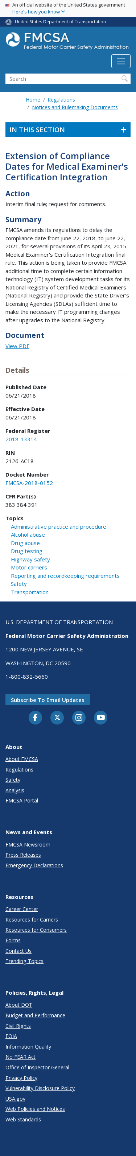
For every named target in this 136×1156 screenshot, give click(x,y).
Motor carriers (29, 567)
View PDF (17, 346)
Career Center (21, 909)
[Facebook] (35, 718)
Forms (13, 940)
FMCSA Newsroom (27, 844)
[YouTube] (101, 718)
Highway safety (30, 559)
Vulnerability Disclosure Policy (40, 1088)
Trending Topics (24, 961)
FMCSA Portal (21, 800)
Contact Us (18, 950)
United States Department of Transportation (60, 22)
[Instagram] (79, 718)
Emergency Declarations (34, 865)
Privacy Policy (21, 1077)
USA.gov (15, 1098)
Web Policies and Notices (35, 1108)
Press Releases (23, 854)
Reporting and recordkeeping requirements (65, 575)
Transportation (30, 592)
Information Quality (28, 1046)
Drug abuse (25, 543)
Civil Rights (18, 1025)
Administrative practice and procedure (58, 526)
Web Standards (23, 1119)
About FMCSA (21, 758)
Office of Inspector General (37, 1067)
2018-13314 (21, 439)
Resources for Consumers (36, 929)
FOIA (11, 1036)
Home (33, 99)
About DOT (18, 1004)
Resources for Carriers (31, 919)
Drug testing (26, 551)
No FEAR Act (20, 1056)
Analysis (14, 790)
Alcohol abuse (28, 534)
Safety (19, 583)
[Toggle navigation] (121, 61)
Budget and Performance (35, 1015)
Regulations (61, 99)
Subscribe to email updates (48, 699)
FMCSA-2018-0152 (29, 482)
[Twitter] (57, 717)
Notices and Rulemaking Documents (75, 107)
